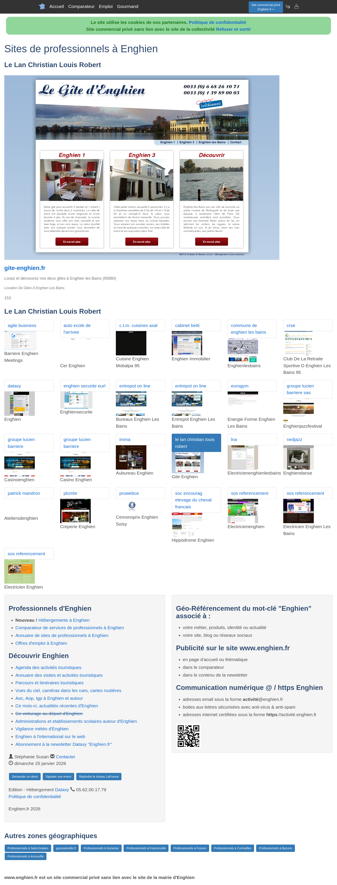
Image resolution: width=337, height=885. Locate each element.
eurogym (240, 385)
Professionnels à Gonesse (101, 848)
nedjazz (294, 439)
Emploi (106, 6)
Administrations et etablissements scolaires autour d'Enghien (76, 721)
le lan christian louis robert (194, 443)
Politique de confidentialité (217, 22)
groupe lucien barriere (21, 443)
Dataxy (62, 789)
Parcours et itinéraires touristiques (49, 682)
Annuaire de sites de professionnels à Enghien (62, 635)
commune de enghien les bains (248, 329)
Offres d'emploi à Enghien (41, 643)
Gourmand (127, 6)
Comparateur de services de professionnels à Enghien (69, 627)
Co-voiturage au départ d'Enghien (49, 713)
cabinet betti (187, 325)
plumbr (70, 493)
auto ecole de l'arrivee (77, 329)
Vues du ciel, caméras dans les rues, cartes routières (68, 690)
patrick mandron (24, 493)
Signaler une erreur (58, 776)
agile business (22, 325)
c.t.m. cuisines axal (138, 325)
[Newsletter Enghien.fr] (287, 6)
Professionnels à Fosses (189, 848)
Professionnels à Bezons (275, 848)
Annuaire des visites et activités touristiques (59, 675)
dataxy (14, 385)
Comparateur (81, 6)
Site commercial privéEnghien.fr (265, 7)
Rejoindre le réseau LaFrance (99, 776)
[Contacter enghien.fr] (296, 6)
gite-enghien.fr (24, 268)
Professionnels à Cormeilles (232, 848)
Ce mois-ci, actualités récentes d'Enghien (56, 705)
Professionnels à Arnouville (26, 856)
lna (234, 439)
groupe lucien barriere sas (300, 389)
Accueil (56, 6)
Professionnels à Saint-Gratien (28, 848)
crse (291, 325)
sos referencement (249, 493)
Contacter (65, 756)
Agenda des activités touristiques (48, 667)
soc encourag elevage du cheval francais (193, 500)
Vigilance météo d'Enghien (42, 728)
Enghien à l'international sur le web (50, 736)
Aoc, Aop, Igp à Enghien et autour (49, 698)
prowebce (129, 493)
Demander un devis (25, 776)
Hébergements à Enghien (64, 620)
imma (124, 439)
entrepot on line (134, 385)
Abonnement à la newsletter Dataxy (63, 744)
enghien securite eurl (85, 385)
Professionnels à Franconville (146, 848)
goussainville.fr (66, 848)
